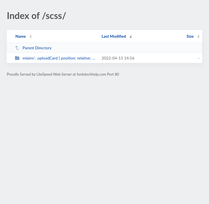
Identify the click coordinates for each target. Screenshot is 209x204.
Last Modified (114, 36)
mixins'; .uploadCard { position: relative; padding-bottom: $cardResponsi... (55, 58)
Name (20, 36)
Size (190, 36)
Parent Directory (33, 47)
